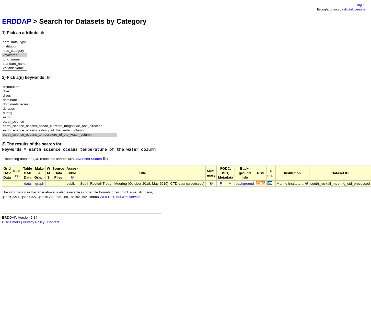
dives (59, 96)
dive (59, 91)
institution (14, 46)
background (245, 183)
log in (361, 5)
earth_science (59, 122)
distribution (59, 87)
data (27, 183)
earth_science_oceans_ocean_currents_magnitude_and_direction (59, 126)
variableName (14, 68)
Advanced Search (88, 159)
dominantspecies (59, 104)
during (59, 113)
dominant (59, 100)
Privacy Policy (33, 222)
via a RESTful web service (120, 197)
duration (59, 109)
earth (59, 117)
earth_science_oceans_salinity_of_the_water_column (59, 130)
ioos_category (14, 51)
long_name (14, 59)
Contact (53, 222)
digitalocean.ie (354, 9)
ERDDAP (16, 21)
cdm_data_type (14, 42)
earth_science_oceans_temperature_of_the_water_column (59, 135)
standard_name (14, 64)
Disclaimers (11, 222)
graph (39, 183)
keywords (14, 55)
